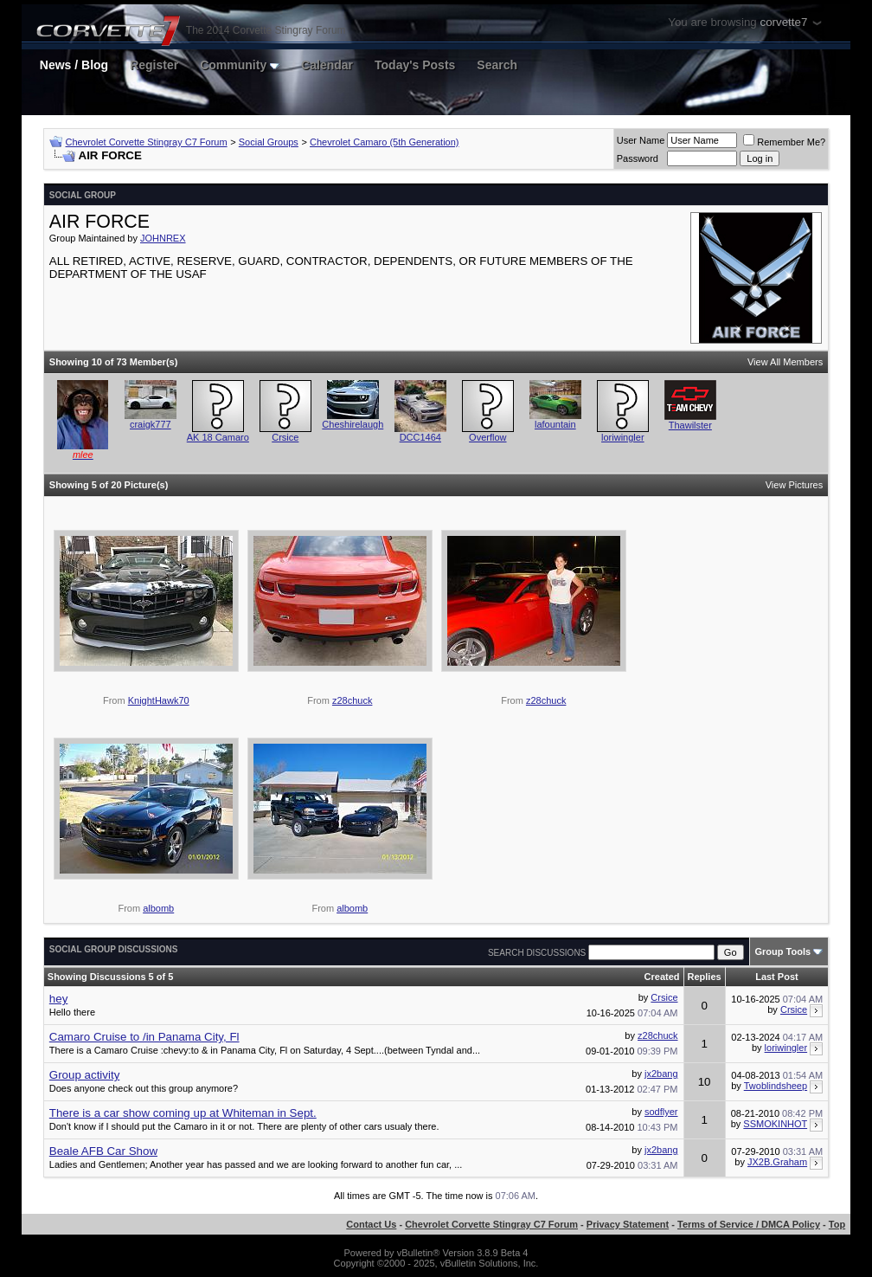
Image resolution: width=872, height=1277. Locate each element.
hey (58, 998)
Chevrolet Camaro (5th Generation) (384, 142)
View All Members (785, 362)
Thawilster (690, 425)
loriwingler (622, 437)
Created (662, 976)
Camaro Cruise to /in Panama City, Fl (144, 1036)
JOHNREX (163, 238)
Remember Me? (784, 142)
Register (154, 65)
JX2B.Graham (777, 1162)
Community (239, 65)
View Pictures (794, 485)
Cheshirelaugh (352, 424)
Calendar (327, 65)
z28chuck (352, 700)
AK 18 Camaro (218, 437)
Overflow (487, 437)
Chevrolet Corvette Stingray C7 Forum (147, 142)
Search (497, 65)
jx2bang (661, 1073)
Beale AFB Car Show (103, 1151)
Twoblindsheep (775, 1085)
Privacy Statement (628, 1224)
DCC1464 (420, 437)
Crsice (285, 437)
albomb (158, 908)
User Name (641, 140)
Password (637, 158)
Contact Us (371, 1224)
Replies (704, 976)
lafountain (555, 424)
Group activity (84, 1074)
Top (837, 1224)
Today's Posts (415, 65)
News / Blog (74, 65)
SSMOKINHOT (775, 1124)
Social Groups (268, 142)
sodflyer (661, 1111)
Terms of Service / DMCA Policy (748, 1224)
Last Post (776, 976)
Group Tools (783, 951)
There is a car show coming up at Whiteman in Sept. (183, 1112)
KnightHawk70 (158, 700)
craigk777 (150, 424)
